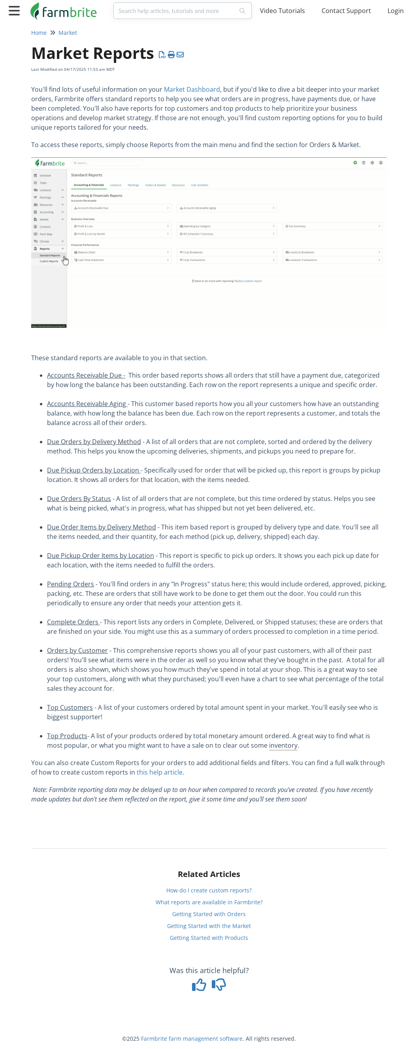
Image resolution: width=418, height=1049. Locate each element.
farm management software (206, 1038)
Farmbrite (154, 1038)
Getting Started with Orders (209, 914)
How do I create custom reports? (209, 890)
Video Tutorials (282, 10)
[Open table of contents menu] (16, 9)
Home (39, 32)
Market (67, 32)
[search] (174, 10)
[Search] (242, 10)
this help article (160, 772)
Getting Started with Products (209, 937)
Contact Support (346, 10)
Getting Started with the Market (209, 926)
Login (396, 10)
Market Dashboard (192, 89)
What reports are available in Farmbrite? (209, 902)
